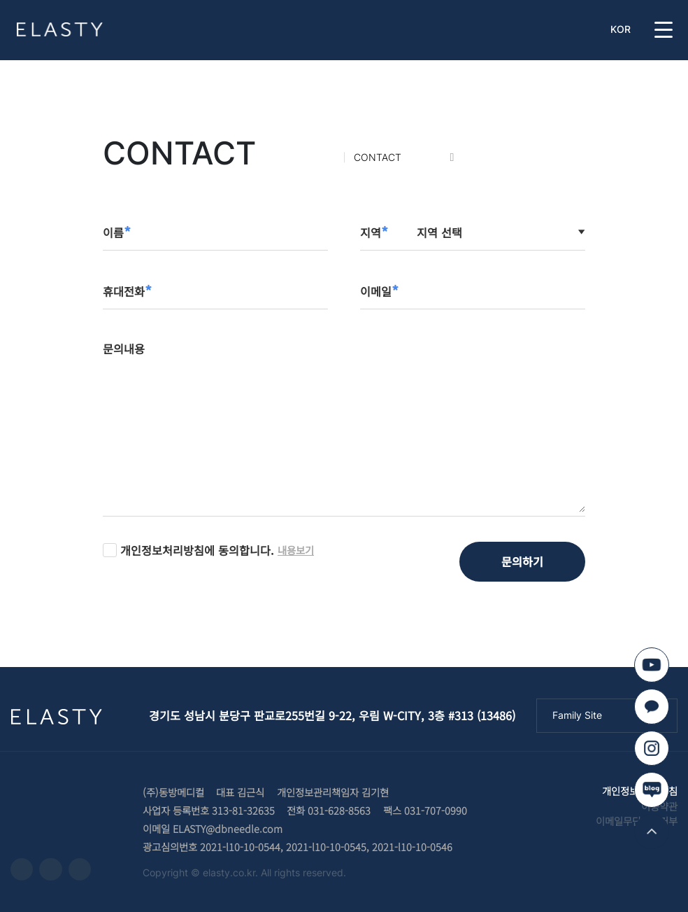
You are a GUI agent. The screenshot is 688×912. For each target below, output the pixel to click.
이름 (117, 232)
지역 (374, 232)
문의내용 (124, 348)
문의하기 (522, 561)
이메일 (379, 291)
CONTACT (377, 157)
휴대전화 (127, 291)
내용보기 (296, 549)
